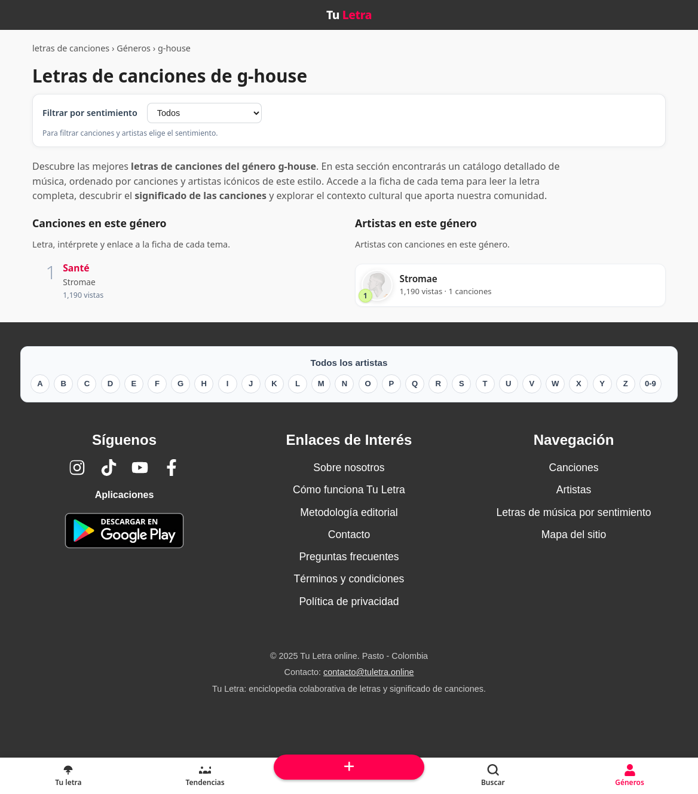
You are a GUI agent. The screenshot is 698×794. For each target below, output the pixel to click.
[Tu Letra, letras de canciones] (68, 776)
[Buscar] (492, 776)
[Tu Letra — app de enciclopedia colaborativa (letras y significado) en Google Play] (124, 531)
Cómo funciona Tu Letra (349, 490)
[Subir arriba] (349, 767)
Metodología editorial (348, 512)
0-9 (650, 383)
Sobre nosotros (348, 468)
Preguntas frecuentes (349, 557)
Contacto (349, 534)
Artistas (574, 490)
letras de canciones (70, 48)
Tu (349, 15)
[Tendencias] (205, 776)
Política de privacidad (349, 601)
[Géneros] (629, 776)
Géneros (134, 48)
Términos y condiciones (349, 579)
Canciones (573, 468)
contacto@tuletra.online (368, 672)
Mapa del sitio (574, 534)
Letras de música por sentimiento (573, 512)
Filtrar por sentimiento (89, 112)
